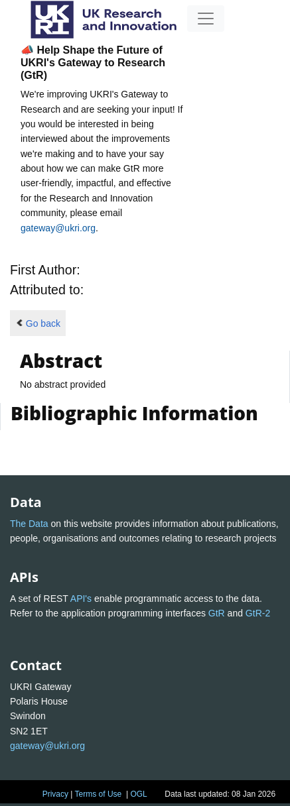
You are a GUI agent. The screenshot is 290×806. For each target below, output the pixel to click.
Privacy (55, 794)
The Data (29, 523)
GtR (216, 613)
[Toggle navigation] (205, 18)
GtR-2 (258, 613)
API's (81, 598)
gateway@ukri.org (58, 228)
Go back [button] (37, 323)
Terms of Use (98, 794)
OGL (138, 794)
